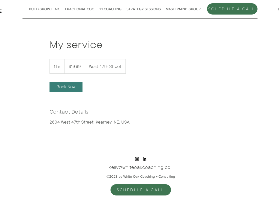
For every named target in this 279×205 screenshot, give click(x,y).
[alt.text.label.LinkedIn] (144, 158)
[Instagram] (137, 158)
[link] (66, 87)
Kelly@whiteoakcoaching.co (139, 167)
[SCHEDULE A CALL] (232, 9)
